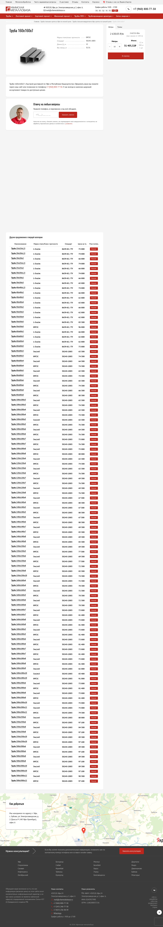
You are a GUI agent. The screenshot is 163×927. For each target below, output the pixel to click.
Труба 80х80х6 (17, 380)
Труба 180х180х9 (18, 668)
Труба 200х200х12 (19, 707)
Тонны (119, 27)
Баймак (134, 872)
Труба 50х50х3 (17, 312)
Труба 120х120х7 (18, 478)
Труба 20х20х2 (17, 258)
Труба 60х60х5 (17, 346)
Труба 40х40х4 (17, 302)
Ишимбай (59, 868)
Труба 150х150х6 (18, 556)
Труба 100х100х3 (18, 400)
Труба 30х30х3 (17, 282)
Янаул (133, 865)
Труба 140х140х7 (18, 526)
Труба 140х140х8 (18, 536)
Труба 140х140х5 (18, 507)
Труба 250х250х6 (18, 717)
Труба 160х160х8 (18, 619)
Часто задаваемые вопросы (45, 2)
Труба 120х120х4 (18, 458)
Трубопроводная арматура (100, 16)
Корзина (95, 2)
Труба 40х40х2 (17, 292)
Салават (21, 868)
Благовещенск (99, 875)
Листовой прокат (23, 16)
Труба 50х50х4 (17, 317)
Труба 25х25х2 (17, 268)
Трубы (8, 16)
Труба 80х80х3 (17, 351)
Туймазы (59, 872)
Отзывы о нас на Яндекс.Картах (118, 2)
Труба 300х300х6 (18, 746)
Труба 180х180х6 (18, 639)
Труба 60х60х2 (17, 331)
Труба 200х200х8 (18, 692)
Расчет (93, 249)
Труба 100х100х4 (18, 409)
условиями (68, 123)
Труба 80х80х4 (17, 361)
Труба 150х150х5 (18, 546)
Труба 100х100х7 (18, 439)
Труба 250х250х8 (18, 727)
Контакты (85, 2)
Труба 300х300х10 (19, 766)
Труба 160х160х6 (18, 600)
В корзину (126, 56)
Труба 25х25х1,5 (18, 263)
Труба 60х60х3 (17, 336)
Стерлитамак (23, 865)
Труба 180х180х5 (18, 629)
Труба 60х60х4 (17, 341)
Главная (9, 2)
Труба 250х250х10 (19, 736)
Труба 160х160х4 (18, 580)
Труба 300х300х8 (18, 756)
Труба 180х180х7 (18, 649)
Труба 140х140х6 (18, 517)
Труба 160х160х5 (18, 590)
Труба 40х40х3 (17, 297)
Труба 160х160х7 (18, 609)
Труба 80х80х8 (17, 390)
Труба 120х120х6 (18, 468)
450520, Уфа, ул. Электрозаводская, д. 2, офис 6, (64, 7)
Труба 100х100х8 (18, 448)
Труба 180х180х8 (18, 658)
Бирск (96, 868)
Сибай (58, 865)
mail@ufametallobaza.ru (55, 10)
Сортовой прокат (42, 16)
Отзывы (75, 2)
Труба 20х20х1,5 (18, 253)
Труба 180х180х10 (19, 673)
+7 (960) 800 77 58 (54, 87)
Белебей (97, 865)
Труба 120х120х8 (18, 487)
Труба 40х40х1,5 (18, 287)
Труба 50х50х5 (17, 321)
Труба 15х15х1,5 (18, 248)
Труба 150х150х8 (18, 566)
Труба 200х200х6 (18, 683)
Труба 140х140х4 (18, 497)
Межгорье (135, 875)
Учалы (96, 872)
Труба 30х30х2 (17, 278)
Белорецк (59, 862)
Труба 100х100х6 (18, 429)
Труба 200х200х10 (19, 702)
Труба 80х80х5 (17, 370)
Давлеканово (136, 868)
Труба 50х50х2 (17, 307)
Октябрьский (23, 875)
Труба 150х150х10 (19, 575)
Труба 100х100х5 (18, 419)
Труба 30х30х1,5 (18, 273)
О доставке (64, 2)
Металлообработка (23, 2)
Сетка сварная (122, 16)
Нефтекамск (23, 872)
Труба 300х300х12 (19, 775)
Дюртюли (135, 862)
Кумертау (59, 875)
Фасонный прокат (62, 16)
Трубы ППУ (79, 16)
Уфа (19, 862)
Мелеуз (97, 862)
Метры (110, 27)
